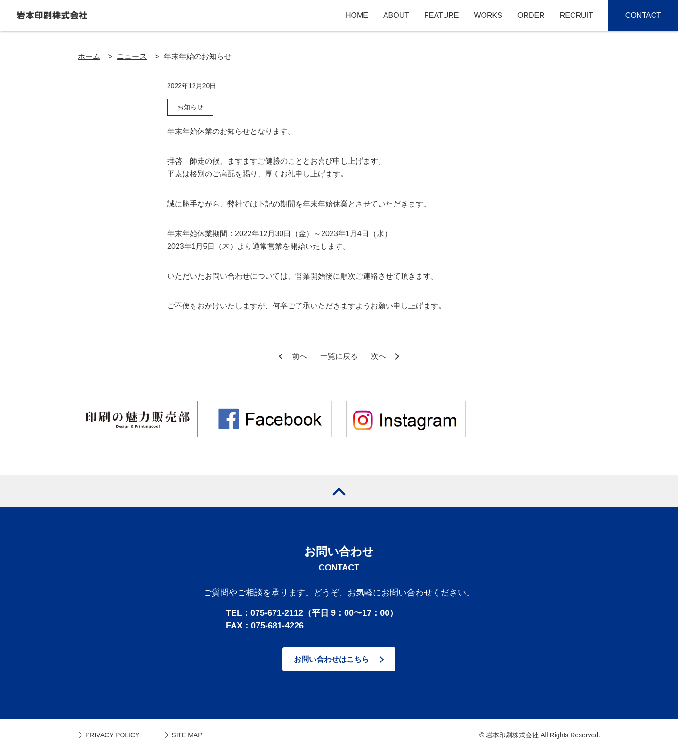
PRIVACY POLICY (112, 735)
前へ (299, 356)
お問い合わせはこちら (331, 659)
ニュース (132, 56)
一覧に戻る (339, 356)
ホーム (89, 56)
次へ (378, 356)
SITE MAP (186, 735)
